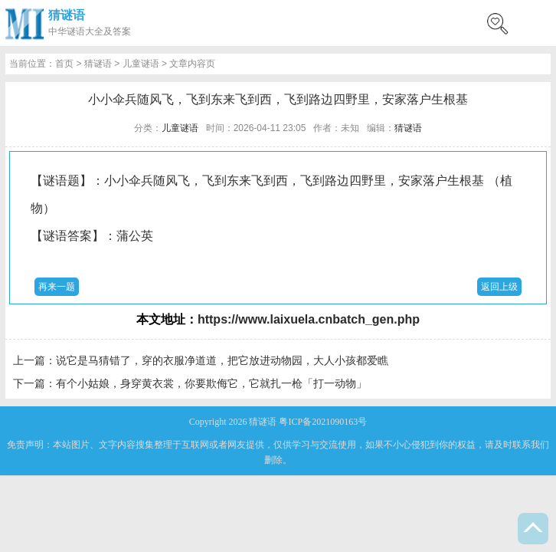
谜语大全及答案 (99, 31)
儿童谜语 (141, 63)
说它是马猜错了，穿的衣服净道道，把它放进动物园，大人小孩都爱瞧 (222, 360)
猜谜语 (66, 14)
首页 (64, 63)
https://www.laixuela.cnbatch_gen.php (309, 319)
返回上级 (499, 286)
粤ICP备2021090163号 (323, 421)
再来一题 (56, 286)
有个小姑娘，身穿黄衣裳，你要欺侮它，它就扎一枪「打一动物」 (211, 383)
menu (536, 23)
